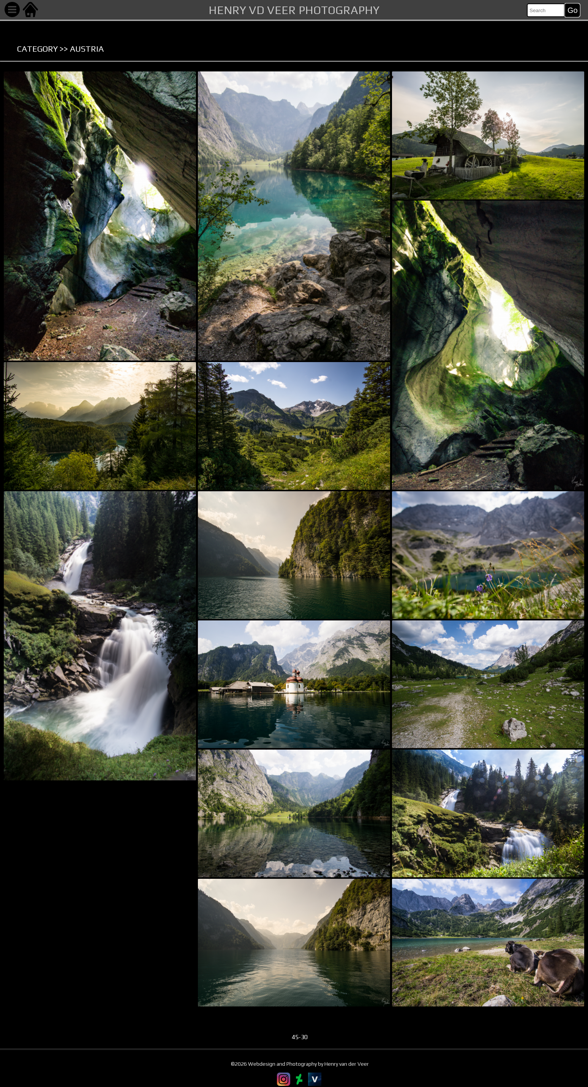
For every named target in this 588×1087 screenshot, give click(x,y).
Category (37, 49)
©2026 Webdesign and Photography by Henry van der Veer (300, 1064)
